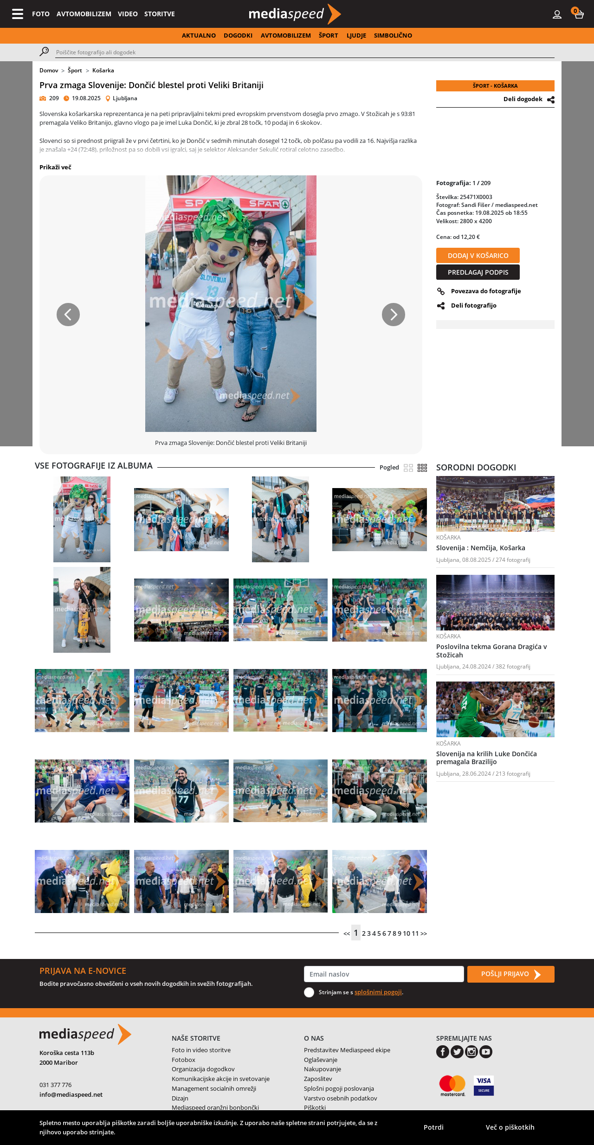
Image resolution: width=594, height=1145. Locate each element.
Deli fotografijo (474, 305)
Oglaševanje (320, 1059)
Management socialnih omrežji (214, 1088)
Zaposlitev (318, 1078)
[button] (579, 14)
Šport (75, 70)
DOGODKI (238, 35)
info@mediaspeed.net (71, 1094)
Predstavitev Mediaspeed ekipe (347, 1050)
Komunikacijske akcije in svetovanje (221, 1078)
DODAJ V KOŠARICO (478, 255)
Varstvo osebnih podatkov (340, 1098)
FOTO (41, 13)
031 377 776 (55, 1085)
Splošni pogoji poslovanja (339, 1088)
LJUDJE (356, 35)
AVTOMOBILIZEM (84, 13)
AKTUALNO (199, 35)
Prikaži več (55, 167)
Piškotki (315, 1107)
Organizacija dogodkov (203, 1069)
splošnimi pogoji (378, 992)
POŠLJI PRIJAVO (511, 974)
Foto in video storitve (201, 1050)
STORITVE (159, 13)
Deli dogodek (523, 99)
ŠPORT (328, 35)
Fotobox (183, 1059)
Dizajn (180, 1098)
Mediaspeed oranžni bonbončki (215, 1107)
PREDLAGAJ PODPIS (478, 272)
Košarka (103, 70)
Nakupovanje (322, 1069)
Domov (48, 70)
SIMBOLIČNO (393, 35)
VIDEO (128, 13)
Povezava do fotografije (486, 291)
